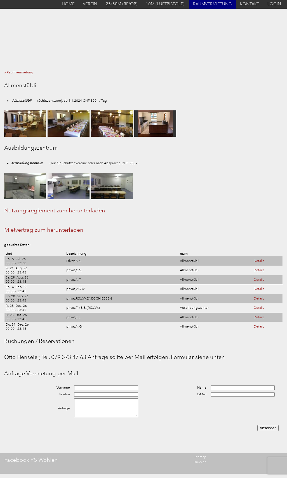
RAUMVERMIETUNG (212, 4)
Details (259, 261)
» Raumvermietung (20, 72)
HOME (68, 4)
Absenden (268, 428)
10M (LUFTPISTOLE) (165, 4)
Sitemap (200, 457)
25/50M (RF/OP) (122, 4)
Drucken (200, 462)
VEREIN (90, 4)
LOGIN (274, 4)
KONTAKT (249, 4)
